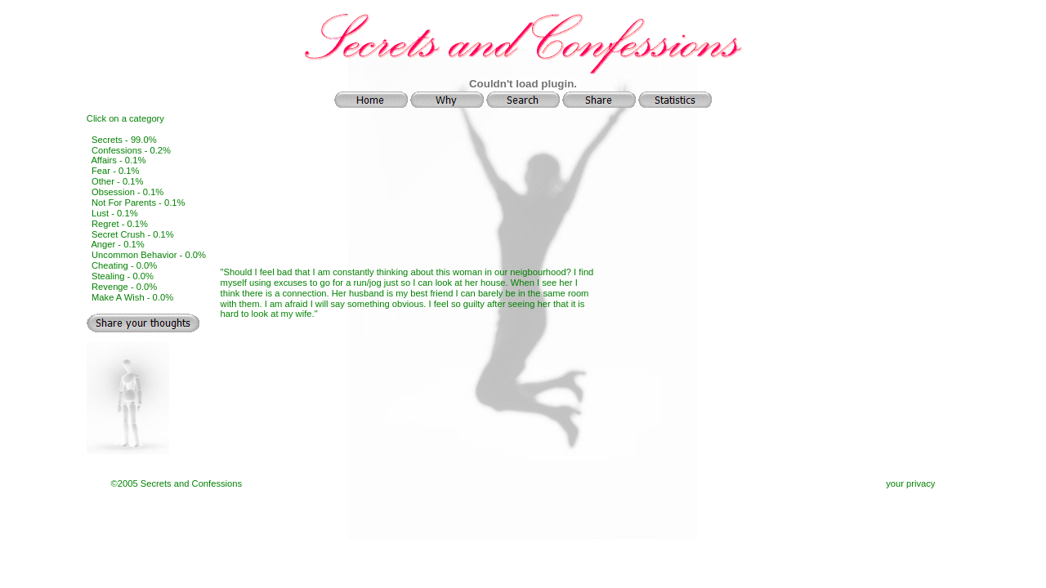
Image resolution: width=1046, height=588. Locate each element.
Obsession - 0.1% (127, 192)
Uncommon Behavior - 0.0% (149, 255)
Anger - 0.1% (117, 244)
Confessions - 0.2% (131, 150)
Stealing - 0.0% (123, 276)
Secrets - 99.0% (124, 140)
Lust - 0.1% (115, 213)
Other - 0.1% (117, 181)
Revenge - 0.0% (124, 287)
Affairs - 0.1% (118, 160)
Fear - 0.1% (115, 171)
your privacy (910, 483)
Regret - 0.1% (120, 224)
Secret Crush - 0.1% (133, 234)
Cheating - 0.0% (124, 265)
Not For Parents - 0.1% (138, 202)
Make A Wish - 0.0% (132, 297)
